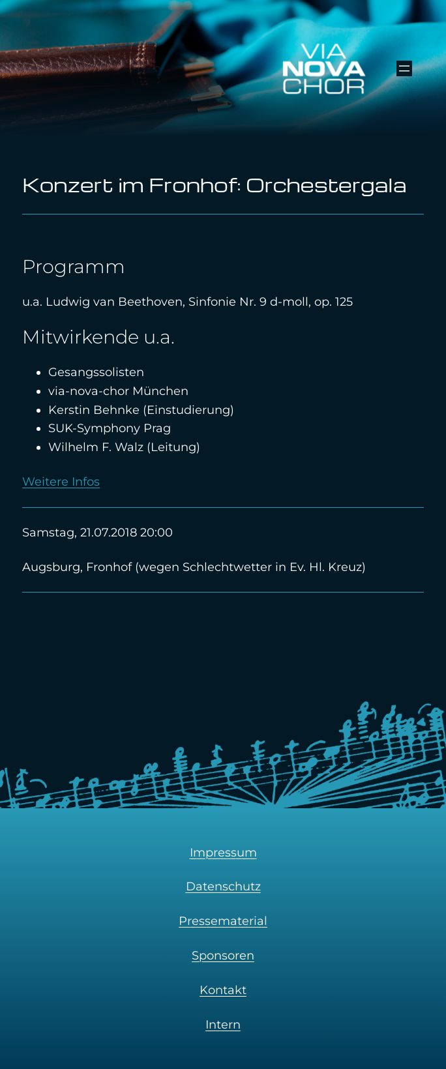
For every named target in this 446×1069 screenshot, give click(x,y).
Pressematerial (223, 921)
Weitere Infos (61, 482)
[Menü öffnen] (404, 68)
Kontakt (223, 990)
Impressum (223, 852)
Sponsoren (223, 955)
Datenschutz (223, 886)
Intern (223, 1025)
